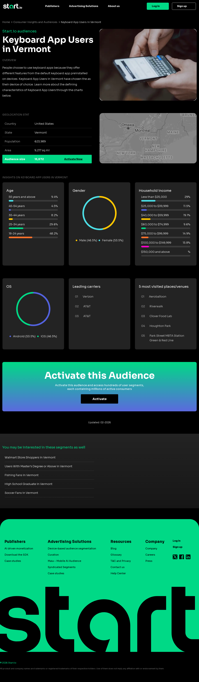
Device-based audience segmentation (72, 548)
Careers (150, 554)
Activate (100, 399)
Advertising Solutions (83, 6)
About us (114, 6)
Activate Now (73, 159)
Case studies (13, 561)
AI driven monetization (19, 548)
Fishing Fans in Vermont (22, 475)
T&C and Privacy (121, 561)
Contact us (118, 567)
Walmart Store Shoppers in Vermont (30, 457)
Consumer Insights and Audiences (35, 22)
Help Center (118, 573)
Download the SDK (16, 554)
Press (148, 561)
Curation (53, 554)
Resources (121, 541)
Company (153, 541)
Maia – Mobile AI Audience (64, 561)
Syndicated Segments (62, 567)
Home (6, 22)
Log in (156, 6)
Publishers (52, 6)
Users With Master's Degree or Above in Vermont (38, 466)
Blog (113, 548)
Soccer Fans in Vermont (21, 493)
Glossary (116, 554)
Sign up (182, 6)
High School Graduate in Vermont (28, 484)
